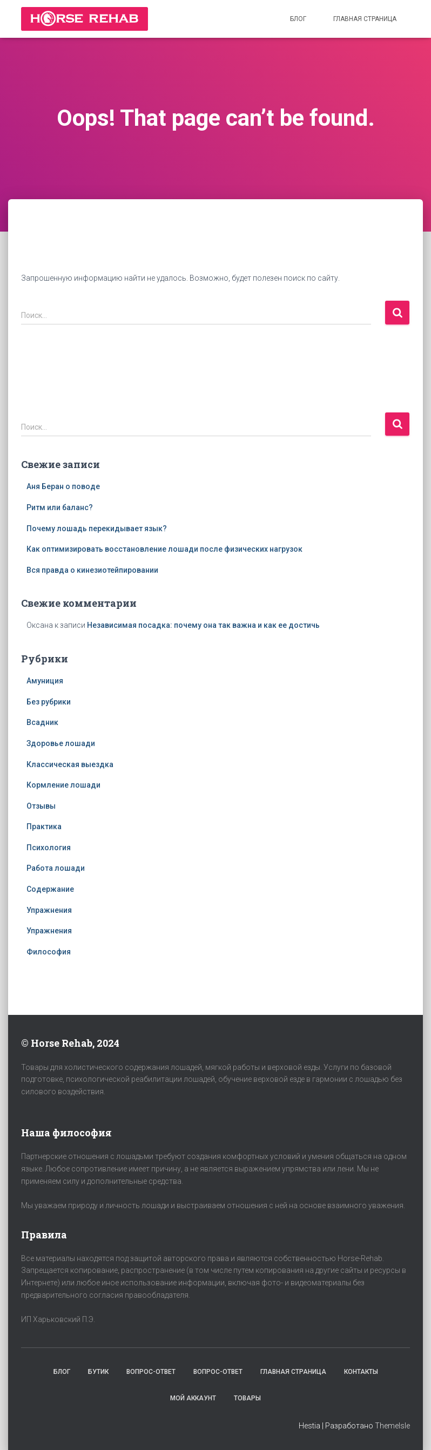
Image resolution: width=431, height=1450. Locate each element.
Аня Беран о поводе (63, 486)
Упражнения (49, 910)
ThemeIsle (392, 1425)
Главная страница (364, 19)
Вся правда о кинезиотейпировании (92, 570)
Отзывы (41, 806)
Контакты (361, 1372)
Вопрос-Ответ (151, 1372)
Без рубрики (48, 701)
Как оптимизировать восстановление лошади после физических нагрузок (164, 549)
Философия (48, 951)
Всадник (42, 722)
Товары (247, 1398)
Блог (298, 19)
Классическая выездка (69, 764)
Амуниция (44, 680)
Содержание (50, 889)
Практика (44, 826)
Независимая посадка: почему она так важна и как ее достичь (203, 625)
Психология (48, 847)
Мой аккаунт (193, 1398)
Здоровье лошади (60, 743)
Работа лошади (55, 868)
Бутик (98, 1372)
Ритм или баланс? (59, 507)
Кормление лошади (63, 785)
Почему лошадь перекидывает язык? (96, 528)
